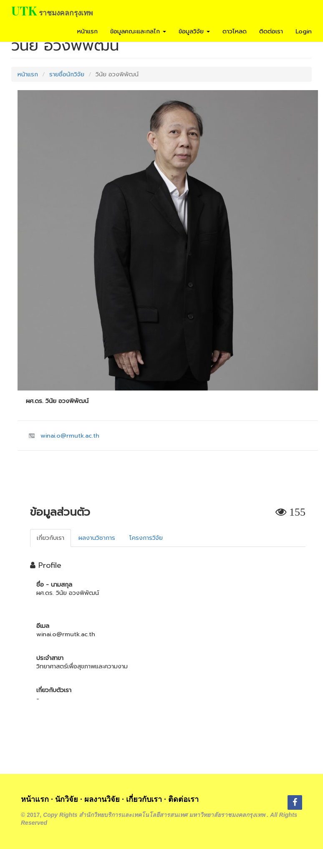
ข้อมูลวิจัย (194, 31)
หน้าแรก (87, 31)
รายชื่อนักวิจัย (66, 74)
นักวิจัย (66, 799)
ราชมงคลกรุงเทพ (66, 12)
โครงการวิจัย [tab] (146, 537)
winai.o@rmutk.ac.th (69, 435)
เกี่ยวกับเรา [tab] (50, 537)
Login (303, 31)
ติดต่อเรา (271, 31)
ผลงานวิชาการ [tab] (96, 537)
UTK (24, 10)
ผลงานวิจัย (102, 799)
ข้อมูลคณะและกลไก (138, 31)
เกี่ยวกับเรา (144, 799)
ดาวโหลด (234, 31)
